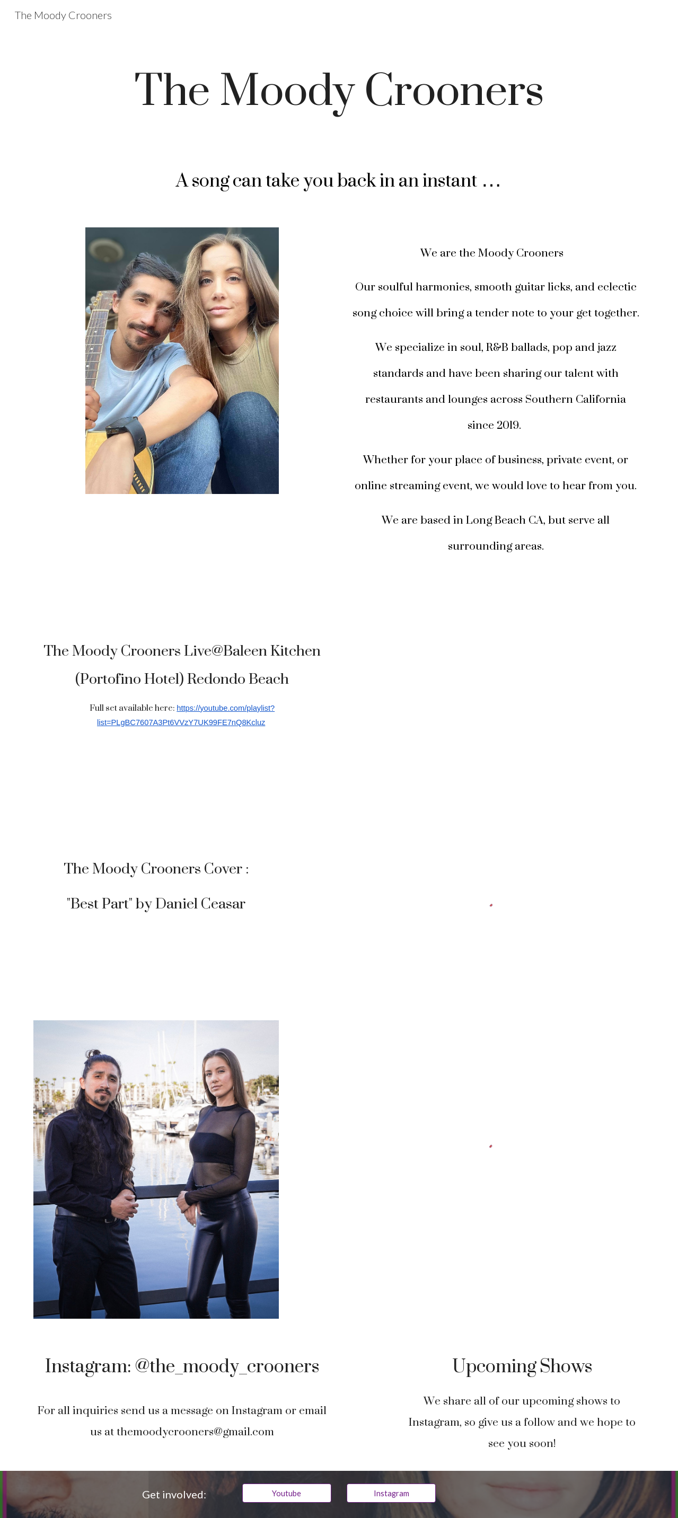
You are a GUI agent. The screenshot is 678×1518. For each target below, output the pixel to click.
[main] (339, 89)
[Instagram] (391, 1493)
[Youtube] (287, 1493)
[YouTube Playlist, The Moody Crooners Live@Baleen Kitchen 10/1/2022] (496, 698)
